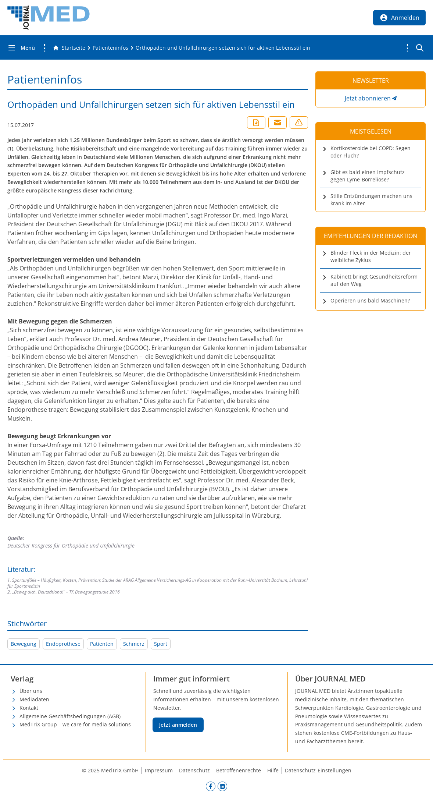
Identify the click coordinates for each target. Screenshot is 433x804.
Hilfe (273, 770)
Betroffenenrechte (238, 770)
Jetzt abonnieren (368, 98)
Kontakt (28, 707)
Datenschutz (194, 770)
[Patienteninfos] (110, 48)
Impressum (159, 770)
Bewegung (23, 643)
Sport (160, 643)
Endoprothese (63, 643)
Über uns (30, 690)
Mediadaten (34, 699)
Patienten (102, 643)
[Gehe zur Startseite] (69, 48)
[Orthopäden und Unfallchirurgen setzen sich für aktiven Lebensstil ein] (223, 48)
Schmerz (133, 643)
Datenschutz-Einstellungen (318, 770)
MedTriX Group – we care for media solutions (75, 724)
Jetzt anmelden (178, 724)
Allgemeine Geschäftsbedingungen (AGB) (70, 716)
